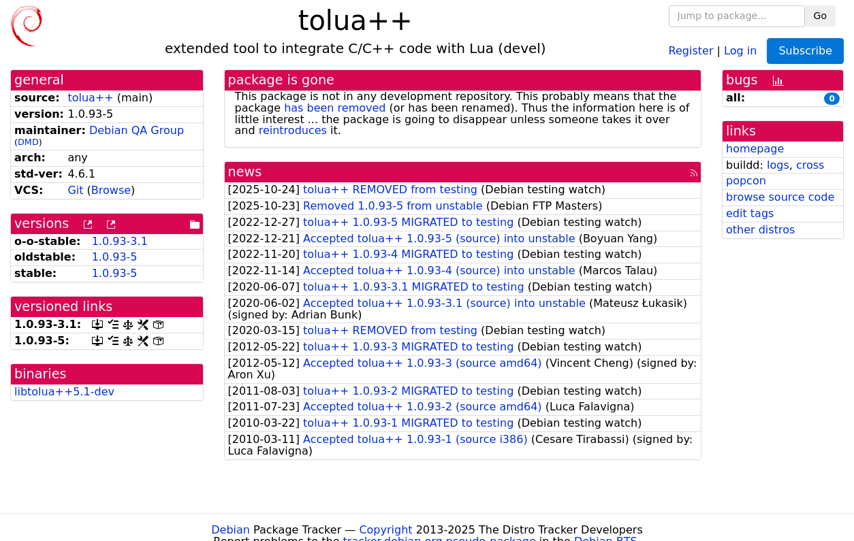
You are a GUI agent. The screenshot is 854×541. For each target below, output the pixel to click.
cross (810, 165)
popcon (746, 180)
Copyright (385, 529)
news (245, 172)
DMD (28, 142)
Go (820, 15)
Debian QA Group (136, 130)
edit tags (750, 213)
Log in (740, 50)
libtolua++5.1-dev (64, 391)
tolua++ (90, 97)
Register (691, 50)
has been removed (334, 107)
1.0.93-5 (115, 256)
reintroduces (293, 130)
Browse (111, 190)
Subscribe (805, 50)
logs (778, 165)
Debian (230, 529)
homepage (755, 148)
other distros (760, 229)
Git (75, 190)
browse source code (780, 197)
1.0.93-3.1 (120, 241)
